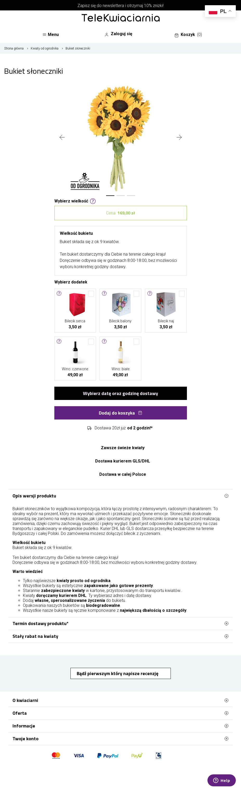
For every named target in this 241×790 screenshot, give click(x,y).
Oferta (120, 713)
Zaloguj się (118, 33)
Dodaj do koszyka (120, 412)
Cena (120, 213)
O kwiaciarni (120, 700)
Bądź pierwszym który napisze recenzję (118, 673)
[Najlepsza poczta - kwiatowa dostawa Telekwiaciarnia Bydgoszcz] (121, 18)
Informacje (120, 726)
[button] (110, 195)
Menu (50, 34)
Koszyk (188, 35)
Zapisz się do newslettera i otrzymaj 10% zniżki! (120, 5)
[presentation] (62, 138)
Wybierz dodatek (70, 282)
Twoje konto (120, 738)
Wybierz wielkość (75, 201)
